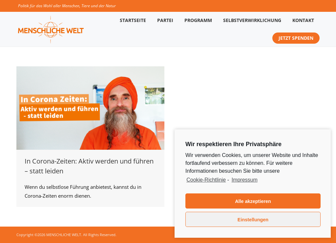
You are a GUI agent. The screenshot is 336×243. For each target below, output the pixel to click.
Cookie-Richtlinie (206, 180)
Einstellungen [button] (253, 219)
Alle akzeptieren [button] (253, 201)
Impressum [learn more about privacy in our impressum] (245, 180)
